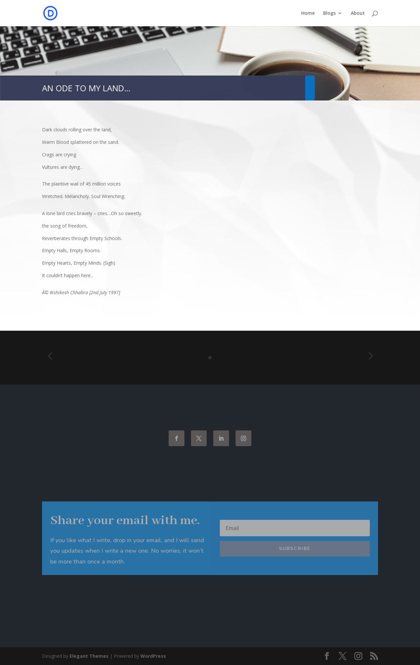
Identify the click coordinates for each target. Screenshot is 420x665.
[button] (50, 356)
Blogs (329, 13)
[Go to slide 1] (210, 357)
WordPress (153, 656)
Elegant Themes (89, 656)
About (358, 13)
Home (308, 13)
